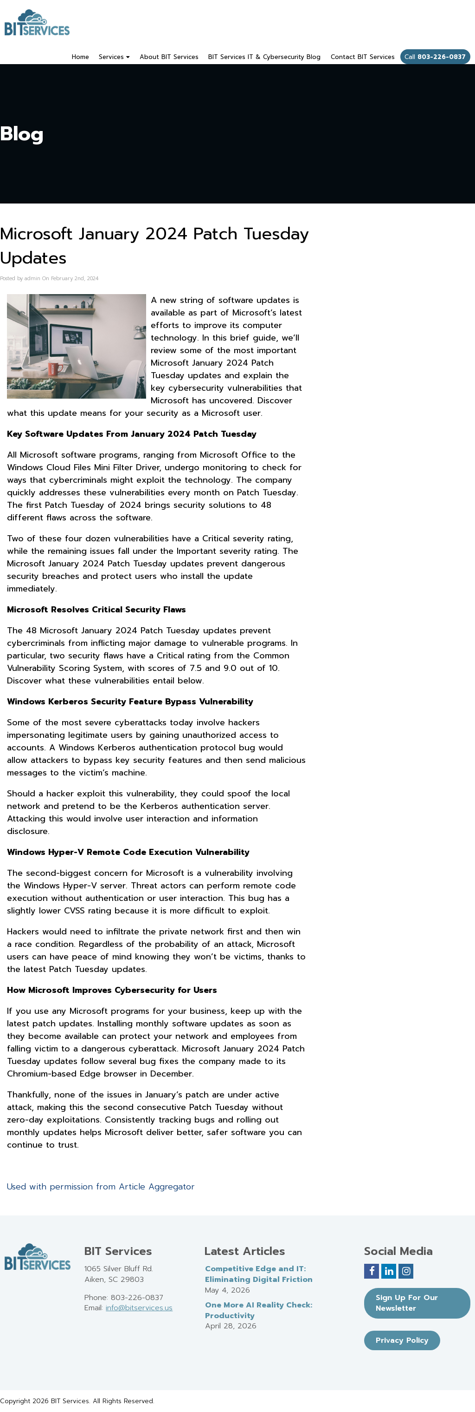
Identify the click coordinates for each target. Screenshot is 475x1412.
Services (114, 57)
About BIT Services (169, 57)
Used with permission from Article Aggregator (101, 1186)
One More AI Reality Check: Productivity (258, 1310)
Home (80, 57)
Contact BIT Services (363, 57)
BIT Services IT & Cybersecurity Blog (264, 57)
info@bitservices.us (139, 1307)
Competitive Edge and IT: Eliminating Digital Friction (259, 1274)
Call (435, 57)
